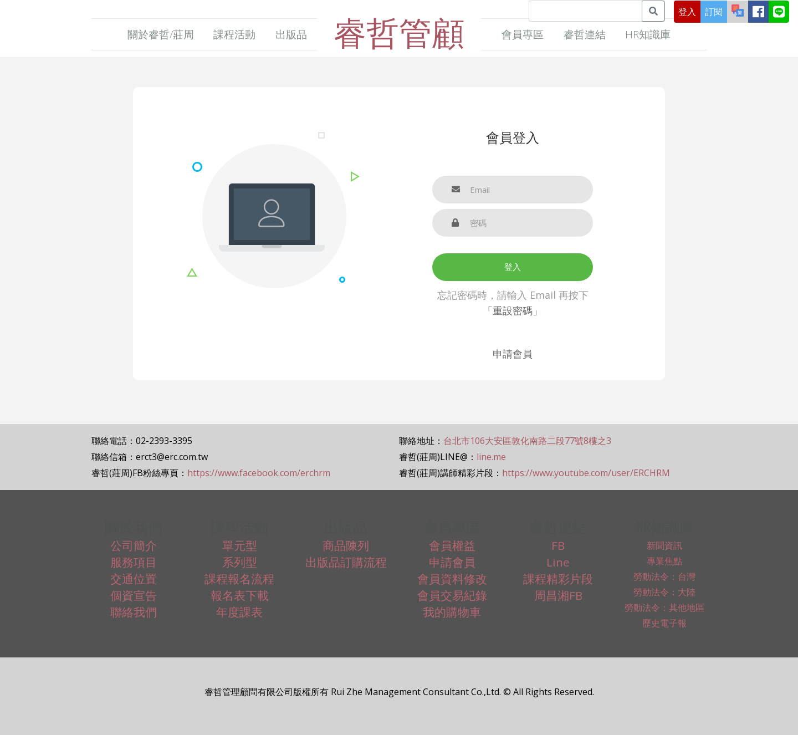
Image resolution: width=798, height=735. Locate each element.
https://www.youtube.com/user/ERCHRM (586, 473)
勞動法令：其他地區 (664, 607)
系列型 (239, 562)
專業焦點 (664, 561)
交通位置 (133, 578)
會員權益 (452, 545)
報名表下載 (240, 595)
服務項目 (133, 562)
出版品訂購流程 (346, 562)
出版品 (291, 34)
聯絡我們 (133, 612)
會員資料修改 (452, 578)
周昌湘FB (558, 595)
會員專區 (523, 34)
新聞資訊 (664, 545)
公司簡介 (133, 545)
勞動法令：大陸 (664, 592)
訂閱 (714, 12)
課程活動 (234, 34)
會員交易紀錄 (452, 595)
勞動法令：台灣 (664, 576)
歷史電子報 (664, 623)
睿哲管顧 (399, 32)
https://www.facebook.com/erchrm (258, 473)
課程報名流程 (239, 578)
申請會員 (513, 353)
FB (558, 545)
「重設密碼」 (513, 310)
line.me (491, 457)
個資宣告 (133, 595)
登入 (687, 12)
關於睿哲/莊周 (160, 34)
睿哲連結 (585, 34)
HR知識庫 (648, 34)
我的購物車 (452, 612)
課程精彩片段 (558, 578)
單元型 (239, 545)
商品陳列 (346, 545)
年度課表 (239, 612)
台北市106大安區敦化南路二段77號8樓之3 (527, 441)
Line (558, 562)
